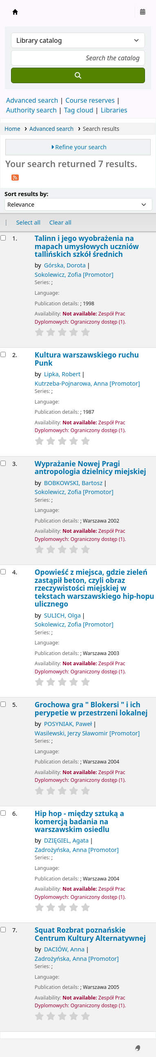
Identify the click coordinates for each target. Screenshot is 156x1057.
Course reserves (90, 100)
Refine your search (81, 147)
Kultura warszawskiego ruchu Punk (87, 359)
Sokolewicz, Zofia (74, 274)
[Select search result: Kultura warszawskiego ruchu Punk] (3, 354)
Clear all (60, 222)
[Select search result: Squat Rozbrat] (3, 929)
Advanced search (32, 100)
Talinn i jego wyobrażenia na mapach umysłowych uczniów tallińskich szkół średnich (87, 246)
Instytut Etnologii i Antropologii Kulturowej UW (15, 12)
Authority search (31, 110)
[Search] (78, 75)
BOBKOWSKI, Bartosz (73, 483)
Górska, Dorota (65, 265)
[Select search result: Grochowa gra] (3, 704)
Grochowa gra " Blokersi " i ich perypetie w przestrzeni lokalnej (91, 709)
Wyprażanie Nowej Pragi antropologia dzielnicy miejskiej (90, 468)
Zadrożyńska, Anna (77, 850)
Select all (28, 222)
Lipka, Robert (62, 374)
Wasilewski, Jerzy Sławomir (87, 733)
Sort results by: (26, 194)
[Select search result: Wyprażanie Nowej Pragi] (3, 463)
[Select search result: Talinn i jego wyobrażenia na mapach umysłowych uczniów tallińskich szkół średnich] (3, 238)
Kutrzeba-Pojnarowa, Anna (87, 383)
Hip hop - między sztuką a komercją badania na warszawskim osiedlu (79, 821)
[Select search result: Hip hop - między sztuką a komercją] (3, 813)
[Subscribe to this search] (15, 177)
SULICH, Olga (62, 615)
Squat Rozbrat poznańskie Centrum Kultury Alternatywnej (90, 934)
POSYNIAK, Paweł (68, 724)
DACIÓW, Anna (64, 949)
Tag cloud (79, 110)
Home (12, 128)
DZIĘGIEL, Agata (66, 840)
